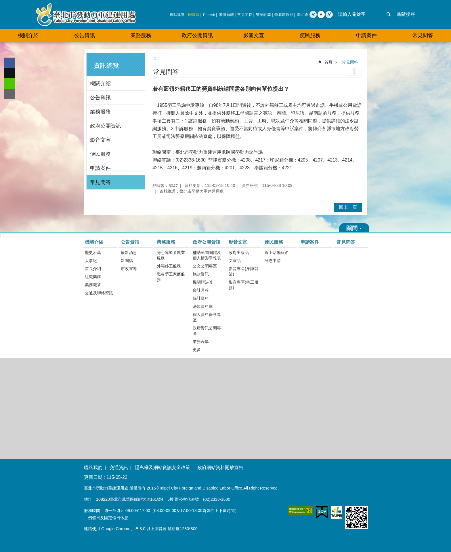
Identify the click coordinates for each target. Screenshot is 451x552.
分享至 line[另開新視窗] (9, 83)
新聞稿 (127, 260)
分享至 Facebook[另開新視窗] (9, 63)
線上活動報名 (277, 252)
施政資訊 (201, 274)
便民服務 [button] (310, 35)
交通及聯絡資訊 (99, 293)
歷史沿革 (93, 252)
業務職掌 (93, 284)
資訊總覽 (106, 65)
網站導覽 (177, 14)
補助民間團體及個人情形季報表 (207, 255)
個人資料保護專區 (207, 317)
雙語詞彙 (263, 14)
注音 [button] (358, 71)
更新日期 (93, 477)
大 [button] (329, 14)
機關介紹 (100, 83)
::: (86, 51)
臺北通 (302, 14)
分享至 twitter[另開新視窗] (9, 73)
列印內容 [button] (349, 71)
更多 (197, 349)
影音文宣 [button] (253, 35)
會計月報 (201, 290)
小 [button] (313, 14)
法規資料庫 (203, 306)
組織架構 (93, 276)
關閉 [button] (354, 227)
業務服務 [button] (141, 35)
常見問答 (244, 14)
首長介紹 (93, 268)
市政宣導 (129, 268)
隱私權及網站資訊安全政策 (162, 467)
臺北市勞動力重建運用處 (86, 14)
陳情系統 (226, 14)
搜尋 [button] (388, 14)
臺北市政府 (283, 14)
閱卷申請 (273, 260)
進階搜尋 (406, 14)
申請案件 (366, 35)
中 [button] (321, 14)
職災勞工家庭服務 (171, 277)
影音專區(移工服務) (243, 285)
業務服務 (100, 112)
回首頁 (193, 14)
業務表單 (201, 341)
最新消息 (129, 252)
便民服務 (100, 154)
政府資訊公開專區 (207, 331)
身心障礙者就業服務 (171, 255)
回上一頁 (348, 207)
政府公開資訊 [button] (197, 35)
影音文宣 (100, 140)
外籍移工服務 (169, 266)
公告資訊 (100, 97)
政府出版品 (239, 252)
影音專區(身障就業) (243, 271)
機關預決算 (203, 282)
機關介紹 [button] (28, 35)
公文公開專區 (205, 266)
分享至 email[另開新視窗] (9, 94)
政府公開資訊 (105, 126)
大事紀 (91, 260)
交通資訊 (119, 467)
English (209, 15)
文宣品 (235, 260)
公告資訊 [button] (84, 35)
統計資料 (201, 298)
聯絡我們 (93, 467)
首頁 (328, 62)
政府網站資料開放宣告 (220, 467)
